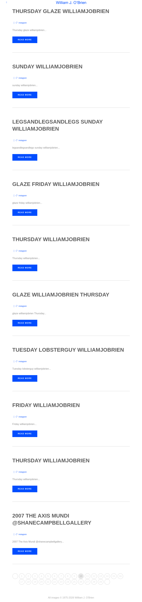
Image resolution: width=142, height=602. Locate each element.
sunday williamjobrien (47, 66)
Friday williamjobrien (46, 405)
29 (100, 582)
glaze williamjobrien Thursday (60, 295)
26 (80, 582)
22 (54, 582)
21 (48, 582)
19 (34, 582)
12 (94, 576)
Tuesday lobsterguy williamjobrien (68, 350)
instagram (23, 23)
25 (74, 582)
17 (21, 582)
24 (67, 582)
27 (87, 582)
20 (41, 582)
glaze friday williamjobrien (56, 184)
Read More (25, 40)
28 (94, 582)
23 (61, 582)
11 (87, 576)
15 (113, 576)
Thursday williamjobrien (51, 239)
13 (100, 576)
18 (28, 582)
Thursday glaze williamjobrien (60, 11)
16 (120, 576)
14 (107, 576)
